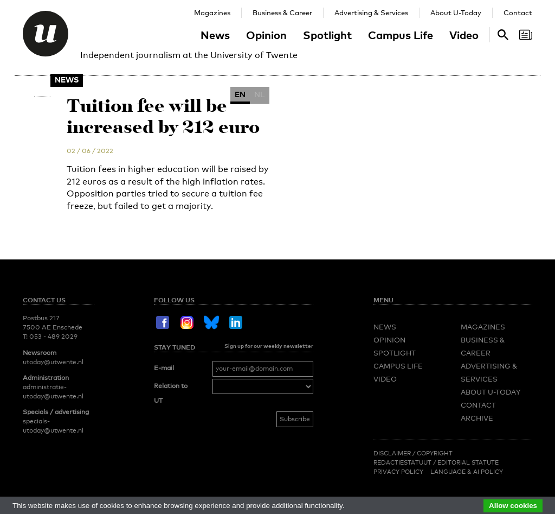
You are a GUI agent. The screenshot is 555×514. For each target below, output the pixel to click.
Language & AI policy (466, 471)
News (215, 34)
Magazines (212, 12)
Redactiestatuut (403, 462)
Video (464, 34)
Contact (518, 12)
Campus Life (400, 34)
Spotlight (327, 34)
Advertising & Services (371, 12)
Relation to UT (171, 393)
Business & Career (282, 12)
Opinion (266, 34)
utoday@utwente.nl (53, 362)
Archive (477, 418)
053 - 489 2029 (53, 336)
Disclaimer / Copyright (413, 453)
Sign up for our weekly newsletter (268, 345)
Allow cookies (513, 506)
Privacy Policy (398, 471)
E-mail (164, 368)
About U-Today (455, 12)
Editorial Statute (468, 462)
